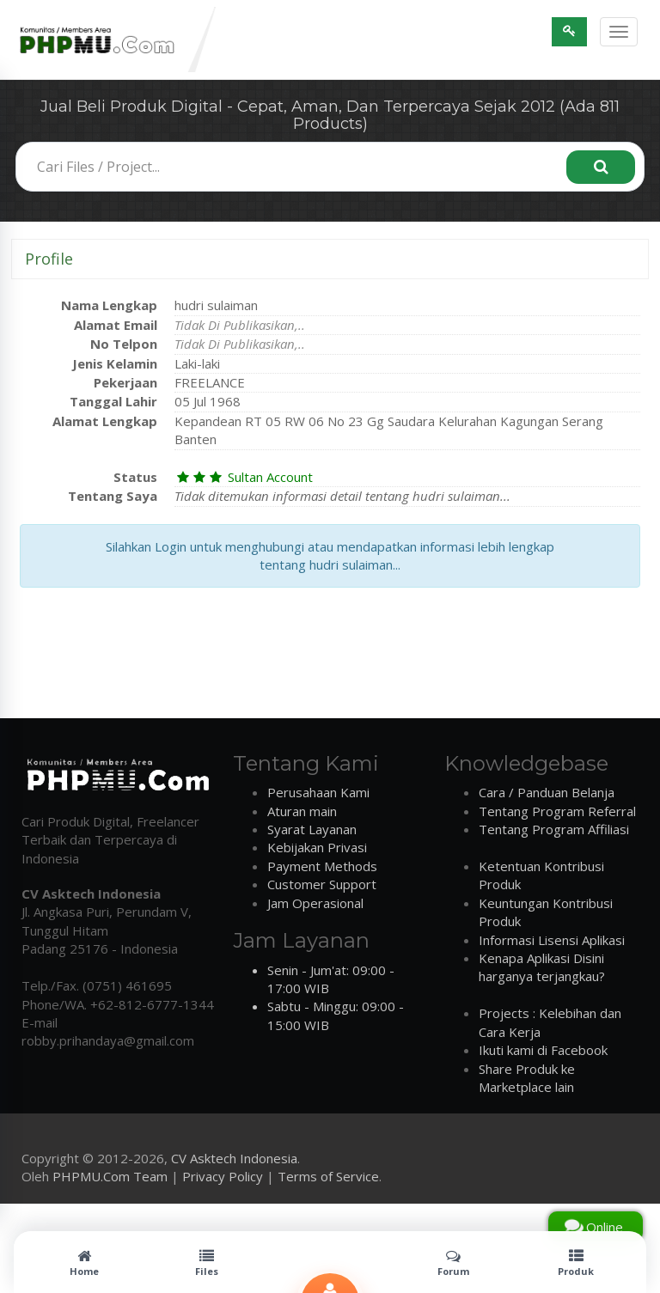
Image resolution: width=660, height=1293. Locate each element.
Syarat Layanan (312, 829)
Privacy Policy (222, 1176)
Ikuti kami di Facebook (543, 1049)
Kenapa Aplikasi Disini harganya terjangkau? (542, 967)
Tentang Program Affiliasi (554, 829)
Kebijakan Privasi (317, 847)
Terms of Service (328, 1176)
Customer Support (321, 884)
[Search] (600, 167)
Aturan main (302, 811)
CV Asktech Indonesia (234, 1158)
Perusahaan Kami (318, 792)
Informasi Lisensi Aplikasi (552, 939)
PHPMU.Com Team (110, 1176)
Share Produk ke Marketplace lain (527, 1077)
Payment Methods (322, 866)
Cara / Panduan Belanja (546, 792)
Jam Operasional (315, 903)
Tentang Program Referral (557, 811)
